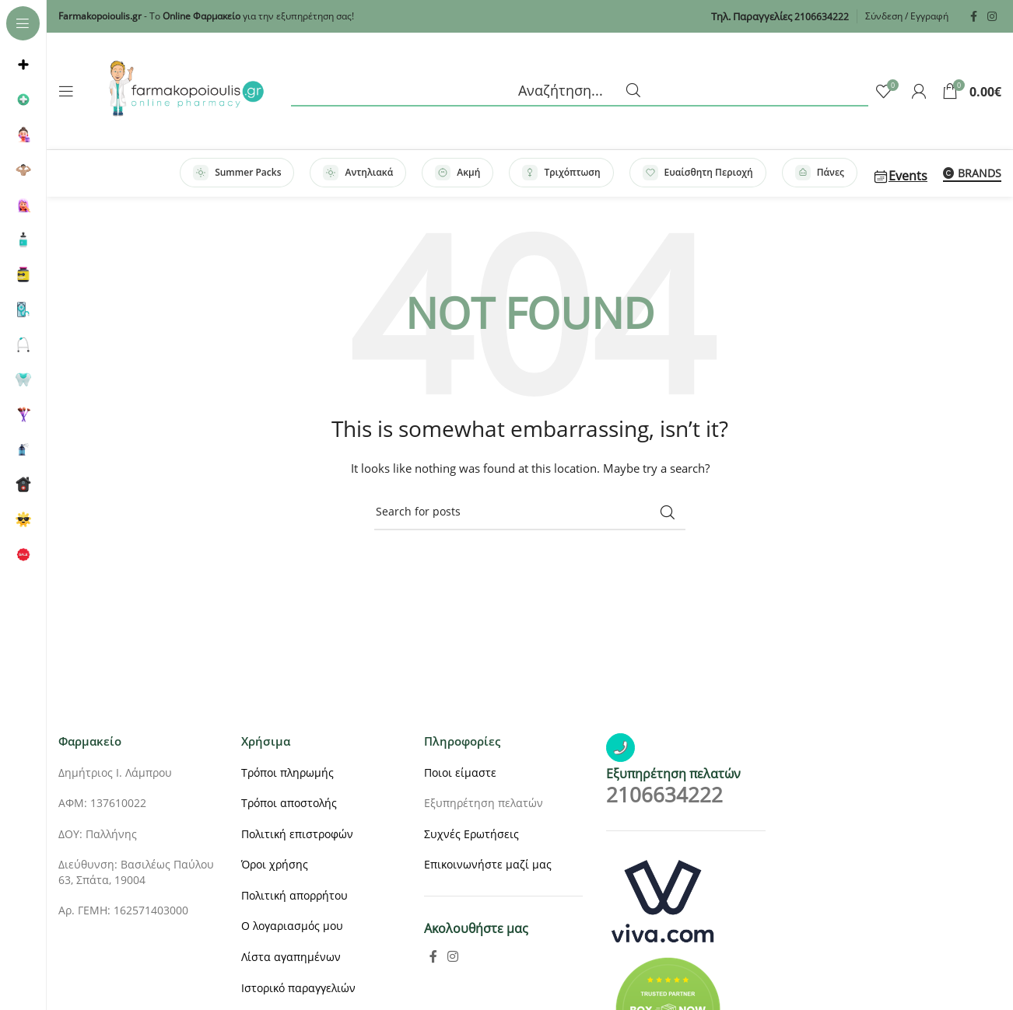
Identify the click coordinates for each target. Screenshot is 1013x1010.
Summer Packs (237, 172)
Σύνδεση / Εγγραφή (906, 16)
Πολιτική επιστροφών (297, 834)
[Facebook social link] (973, 16)
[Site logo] (186, 89)
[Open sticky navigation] (66, 91)
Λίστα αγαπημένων (291, 956)
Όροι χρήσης (274, 864)
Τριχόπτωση (561, 172)
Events (900, 175)
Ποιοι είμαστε (460, 772)
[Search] (579, 91)
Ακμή (457, 172)
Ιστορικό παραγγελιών (298, 987)
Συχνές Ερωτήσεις (471, 834)
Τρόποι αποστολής (289, 802)
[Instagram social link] (992, 16)
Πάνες (819, 172)
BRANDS (972, 173)
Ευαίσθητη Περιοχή (698, 172)
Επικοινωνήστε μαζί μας (488, 864)
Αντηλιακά (358, 172)
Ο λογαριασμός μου (292, 925)
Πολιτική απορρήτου (294, 895)
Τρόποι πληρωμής (287, 772)
